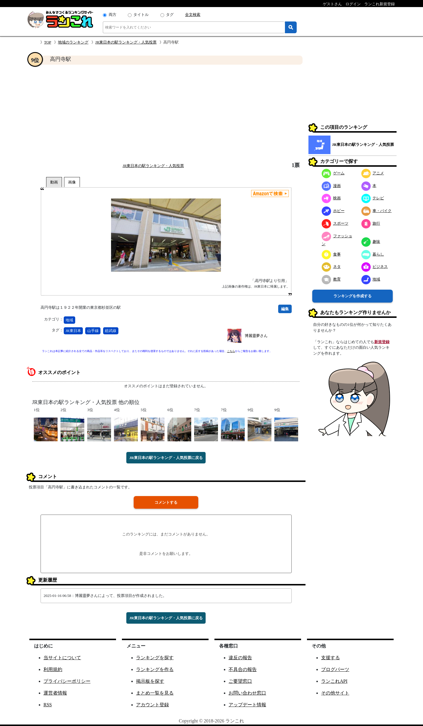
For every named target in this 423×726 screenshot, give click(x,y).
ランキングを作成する (352, 296)
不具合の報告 (243, 669)
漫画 (331, 185)
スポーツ (335, 223)
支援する (330, 657)
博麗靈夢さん (256, 335)
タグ (170, 14)
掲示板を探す (150, 681)
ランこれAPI (334, 681)
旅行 (370, 223)
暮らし (372, 254)
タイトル (141, 14)
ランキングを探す (155, 657)
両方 (112, 14)
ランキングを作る (155, 669)
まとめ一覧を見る (155, 692)
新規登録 (382, 342)
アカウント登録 (152, 704)
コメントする (166, 502)
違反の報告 (240, 657)
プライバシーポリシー (66, 681)
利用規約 (52, 669)
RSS (47, 704)
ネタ (331, 266)
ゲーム (333, 173)
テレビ (372, 198)
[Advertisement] (166, 113)
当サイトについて (62, 657)
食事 (331, 254)
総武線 (110, 330)
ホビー (333, 210)
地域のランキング (73, 42)
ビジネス (374, 266)
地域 (69, 320)
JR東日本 (73, 330)
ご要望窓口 (240, 681)
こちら (231, 351)
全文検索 (192, 14)
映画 (331, 198)
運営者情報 (55, 692)
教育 (331, 279)
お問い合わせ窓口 (247, 692)
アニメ (372, 173)
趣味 (370, 241)
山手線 (93, 330)
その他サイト (335, 692)
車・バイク (376, 210)
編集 (285, 309)
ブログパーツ (335, 669)
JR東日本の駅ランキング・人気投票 (126, 42)
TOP (47, 42)
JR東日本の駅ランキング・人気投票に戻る (166, 457)
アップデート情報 (247, 704)
